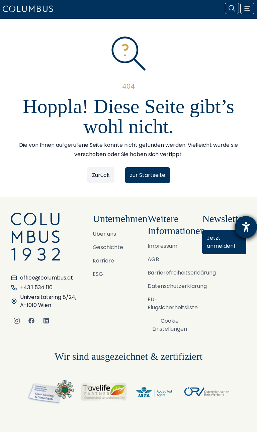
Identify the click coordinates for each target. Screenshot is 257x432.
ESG (98, 274)
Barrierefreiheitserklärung (182, 273)
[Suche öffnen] (232, 8)
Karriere (103, 260)
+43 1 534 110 (32, 287)
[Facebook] (31, 321)
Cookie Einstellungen (169, 325)
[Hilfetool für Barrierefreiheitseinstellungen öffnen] (246, 227)
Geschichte (108, 247)
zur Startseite (147, 175)
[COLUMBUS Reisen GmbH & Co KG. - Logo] (30, 8)
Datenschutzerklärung (177, 286)
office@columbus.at (42, 278)
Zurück (101, 175)
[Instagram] (17, 321)
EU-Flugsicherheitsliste (173, 303)
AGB (153, 259)
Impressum (162, 246)
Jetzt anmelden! (221, 242)
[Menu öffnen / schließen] (247, 8)
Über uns (104, 234)
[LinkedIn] (46, 321)
